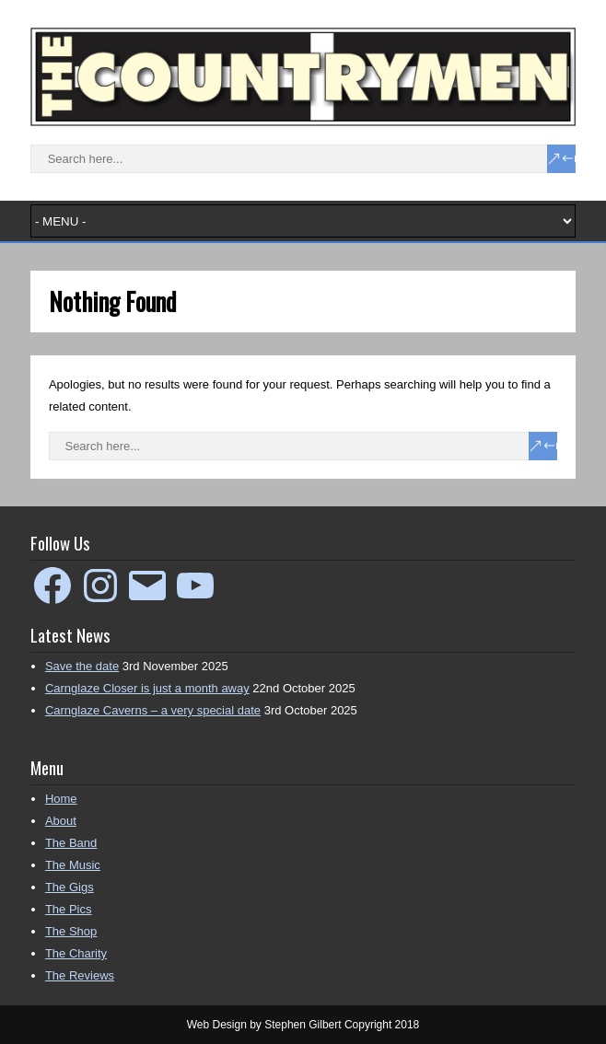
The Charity (76, 953)
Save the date (82, 666)
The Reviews (79, 975)
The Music (72, 865)
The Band (71, 843)
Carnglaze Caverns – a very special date (153, 710)
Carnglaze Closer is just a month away (147, 688)
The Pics (68, 909)
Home (61, 799)
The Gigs (69, 887)
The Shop (71, 931)
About (60, 821)
